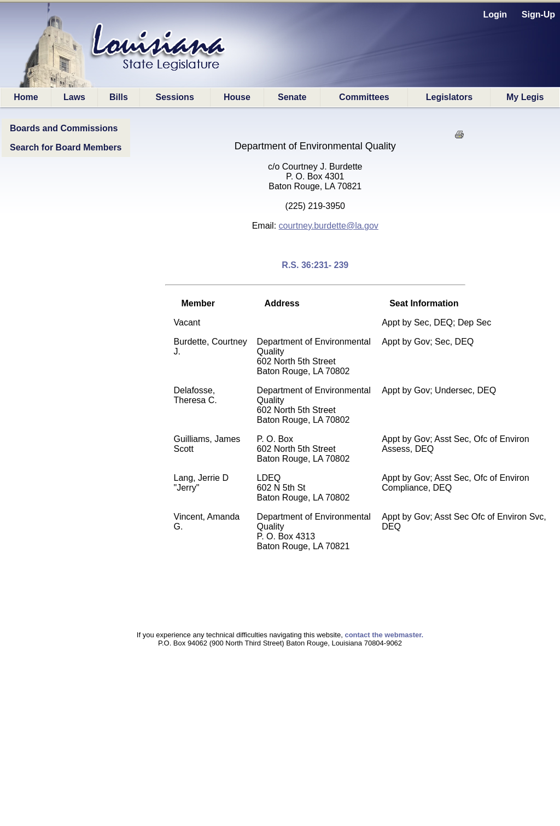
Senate (292, 97)
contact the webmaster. (384, 635)
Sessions (175, 97)
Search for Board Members (66, 147)
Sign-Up (538, 14)
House (237, 97)
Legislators (449, 97)
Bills (118, 97)
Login (495, 14)
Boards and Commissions (64, 128)
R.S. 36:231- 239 (315, 265)
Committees (364, 97)
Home (26, 97)
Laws (74, 97)
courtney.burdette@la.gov (328, 225)
